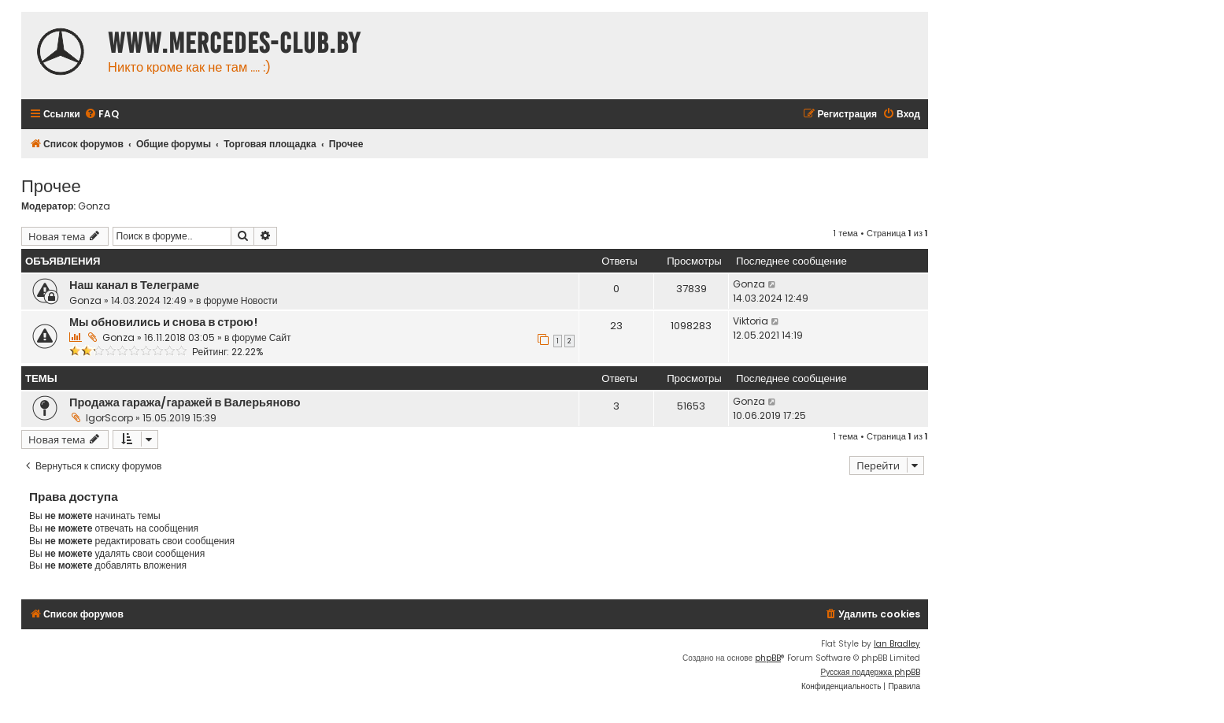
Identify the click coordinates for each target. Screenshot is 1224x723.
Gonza (94, 206)
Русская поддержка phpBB (870, 672)
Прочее (51, 184)
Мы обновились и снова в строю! (163, 322)
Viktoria (750, 321)
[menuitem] (101, 114)
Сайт (280, 337)
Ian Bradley (897, 644)
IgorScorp (109, 418)
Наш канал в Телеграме (134, 285)
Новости (259, 300)
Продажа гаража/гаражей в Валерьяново (185, 402)
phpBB (768, 658)
